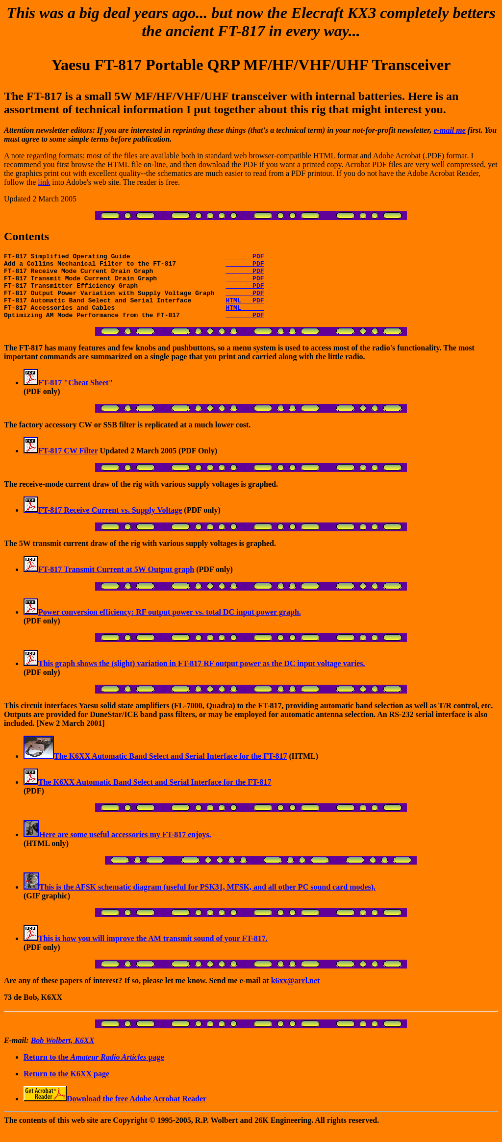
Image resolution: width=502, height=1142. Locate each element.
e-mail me (450, 130)
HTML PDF (245, 310)
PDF (245, 257)
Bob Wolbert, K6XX (63, 1053)
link (44, 182)
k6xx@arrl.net (295, 994)
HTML (245, 319)
